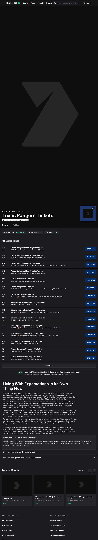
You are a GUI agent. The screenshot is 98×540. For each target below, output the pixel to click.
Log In (87, 3)
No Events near (13, 232)
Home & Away (35, 232)
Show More (49, 365)
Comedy (40, 3)
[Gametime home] (14, 3)
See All (82, 470)
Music (33, 3)
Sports (25, 3)
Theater (49, 3)
